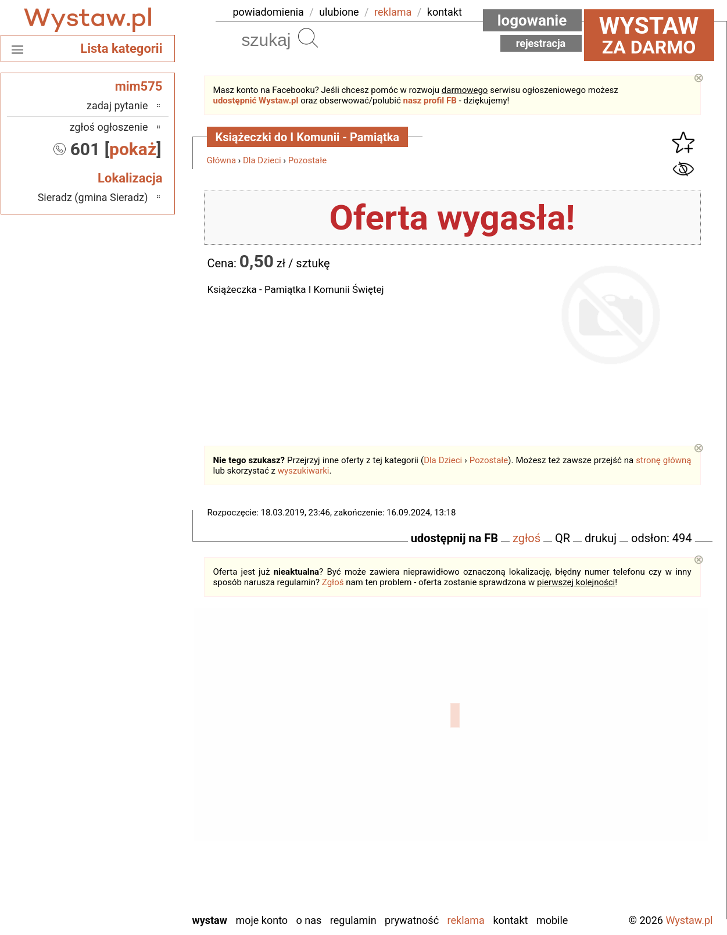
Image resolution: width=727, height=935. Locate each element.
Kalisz (135, 746)
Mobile (552, 920)
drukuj (601, 538)
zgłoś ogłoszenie (109, 127)
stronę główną (663, 460)
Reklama (466, 920)
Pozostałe (307, 160)
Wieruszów (124, 887)
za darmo (649, 35)
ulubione (339, 12)
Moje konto (261, 920)
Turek (136, 856)
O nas (309, 920)
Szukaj (308, 38)
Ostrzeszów (123, 762)
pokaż (132, 149)
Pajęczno (128, 793)
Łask (138, 715)
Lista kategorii (121, 48)
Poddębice (125, 809)
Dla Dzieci (262, 160)
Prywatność (412, 920)
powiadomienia (268, 12)
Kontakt (510, 920)
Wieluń (133, 871)
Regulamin (353, 920)
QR (562, 538)
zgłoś (526, 538)
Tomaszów (125, 840)
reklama (392, 12)
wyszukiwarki (304, 470)
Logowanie (532, 20)
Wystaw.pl (688, 920)
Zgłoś (333, 582)
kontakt (444, 12)
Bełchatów (126, 699)
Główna (222, 160)
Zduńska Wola (118, 903)
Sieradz (132, 824)
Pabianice (127, 777)
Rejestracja (541, 43)
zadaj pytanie (117, 105)
